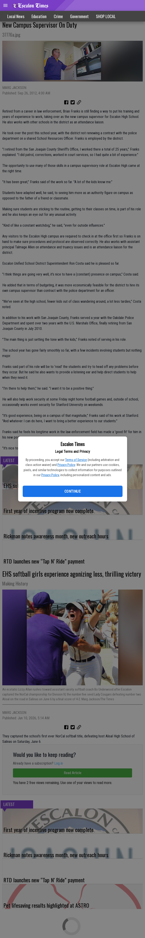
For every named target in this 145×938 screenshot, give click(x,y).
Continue (72, 491)
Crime (58, 16)
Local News (15, 16)
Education (39, 16)
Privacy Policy (66, 465)
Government (79, 16)
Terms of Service (76, 460)
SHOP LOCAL (106, 16)
